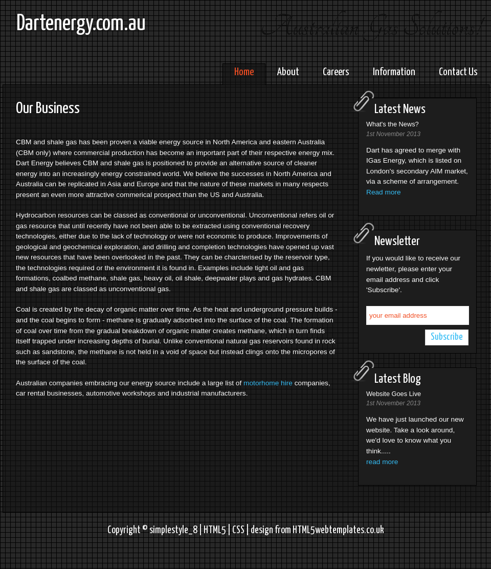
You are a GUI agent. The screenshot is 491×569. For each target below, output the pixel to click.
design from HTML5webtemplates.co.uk (317, 530)
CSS (238, 530)
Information (394, 72)
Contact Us (458, 72)
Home (244, 72)
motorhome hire (268, 383)
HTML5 (215, 530)
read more (382, 462)
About (288, 72)
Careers (336, 72)
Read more (383, 192)
